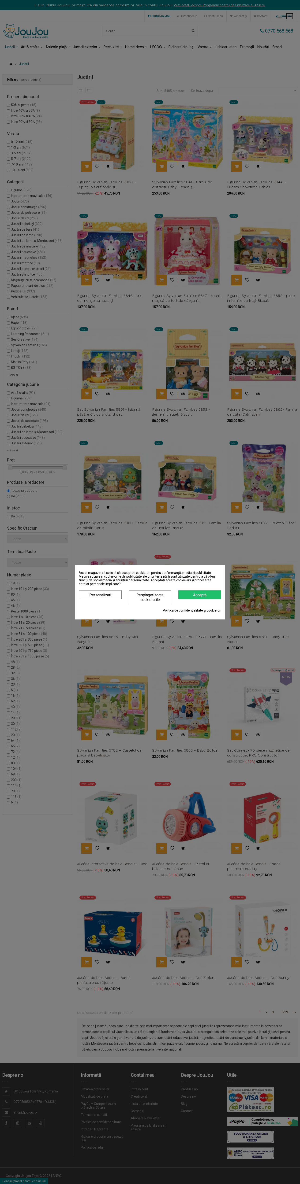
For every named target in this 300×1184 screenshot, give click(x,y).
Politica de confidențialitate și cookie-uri (192, 610)
